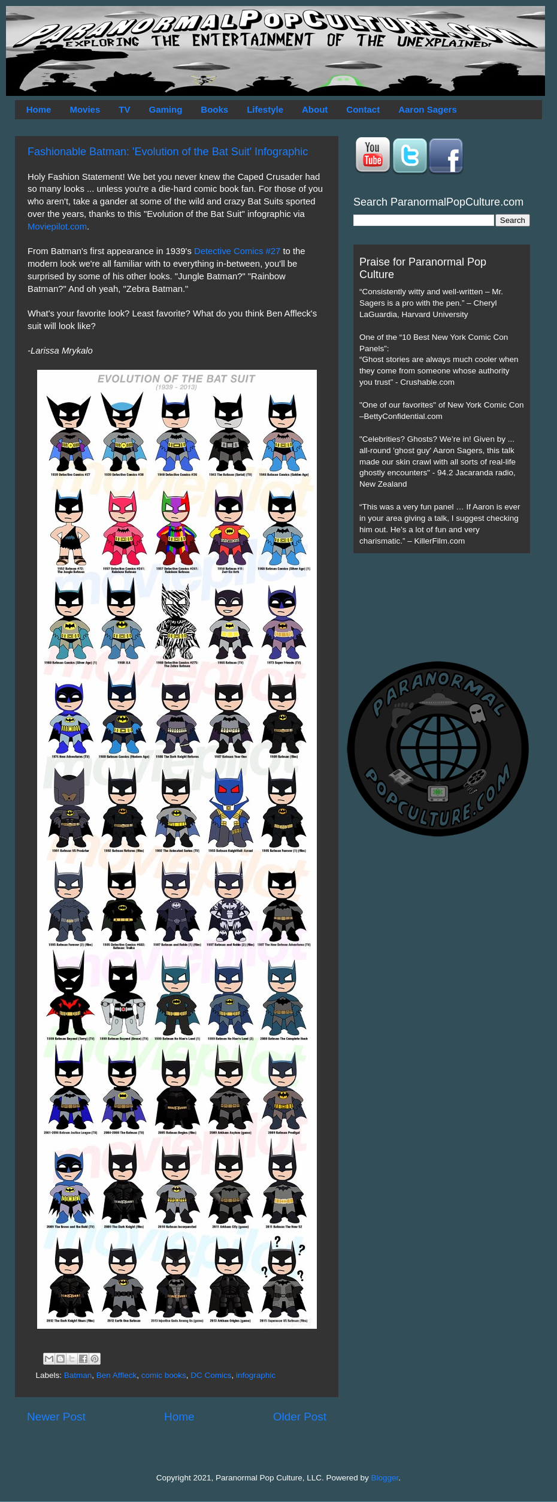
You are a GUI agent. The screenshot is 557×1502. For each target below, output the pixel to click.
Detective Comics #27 (237, 251)
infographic (256, 1375)
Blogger (385, 1477)
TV (124, 109)
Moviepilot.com (57, 226)
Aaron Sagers (427, 109)
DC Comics (210, 1375)
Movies (84, 109)
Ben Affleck (116, 1375)
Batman (78, 1375)
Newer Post (56, 1416)
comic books (163, 1375)
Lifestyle (265, 109)
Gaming (165, 109)
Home (39, 109)
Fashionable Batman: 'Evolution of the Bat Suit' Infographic (168, 152)
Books (214, 109)
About (315, 109)
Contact (363, 109)
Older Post (299, 1416)
